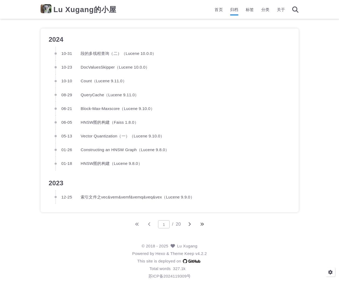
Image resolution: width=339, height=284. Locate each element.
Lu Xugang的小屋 (84, 9)
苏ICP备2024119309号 (169, 276)
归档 (234, 9)
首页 (219, 9)
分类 (265, 9)
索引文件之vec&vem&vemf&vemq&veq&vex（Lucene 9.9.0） (137, 196)
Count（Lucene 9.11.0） (104, 81)
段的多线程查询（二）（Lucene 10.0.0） (118, 53)
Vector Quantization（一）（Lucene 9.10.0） (122, 135)
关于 (281, 9)
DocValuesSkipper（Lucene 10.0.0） (115, 67)
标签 (250, 9)
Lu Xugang (187, 246)
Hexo (160, 253)
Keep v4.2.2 (195, 253)
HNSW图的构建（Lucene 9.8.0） (111, 163)
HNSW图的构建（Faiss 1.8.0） (109, 122)
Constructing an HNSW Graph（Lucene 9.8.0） (125, 149)
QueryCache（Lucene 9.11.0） (110, 94)
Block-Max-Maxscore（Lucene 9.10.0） (118, 108)
